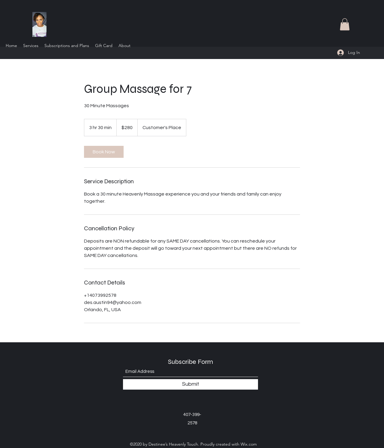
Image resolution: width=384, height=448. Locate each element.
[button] (345, 24)
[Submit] (190, 384)
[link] (104, 152)
